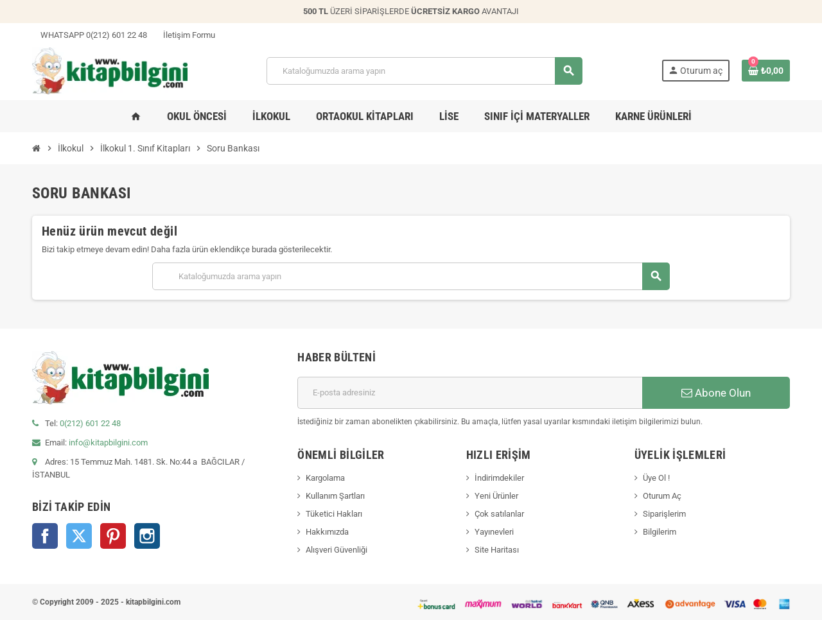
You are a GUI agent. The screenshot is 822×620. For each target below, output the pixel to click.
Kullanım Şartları (335, 496)
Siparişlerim (664, 514)
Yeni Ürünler (496, 496)
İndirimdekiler (499, 478)
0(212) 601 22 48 (90, 423)
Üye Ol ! (656, 478)
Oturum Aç (662, 496)
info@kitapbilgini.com (108, 442)
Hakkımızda (327, 532)
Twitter (79, 536)
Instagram (147, 536)
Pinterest (113, 536)
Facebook (45, 536)
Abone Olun (716, 392)
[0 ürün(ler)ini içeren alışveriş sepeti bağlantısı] (766, 71)
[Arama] (424, 71)
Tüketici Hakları (334, 514)
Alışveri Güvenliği (336, 550)
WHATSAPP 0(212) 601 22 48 (89, 35)
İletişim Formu (185, 35)
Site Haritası (497, 550)
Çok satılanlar (499, 514)
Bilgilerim (659, 532)
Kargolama (325, 478)
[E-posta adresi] (469, 393)
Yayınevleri (494, 532)
